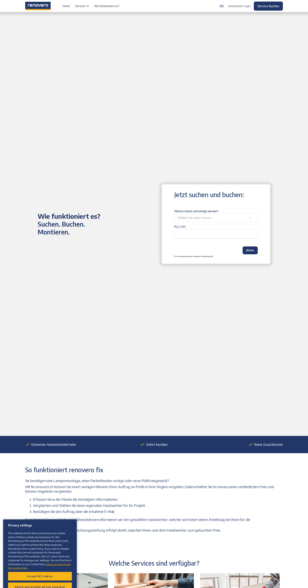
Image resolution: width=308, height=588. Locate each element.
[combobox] (216, 218)
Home (66, 6)
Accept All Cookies (40, 582)
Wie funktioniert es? (106, 6)
